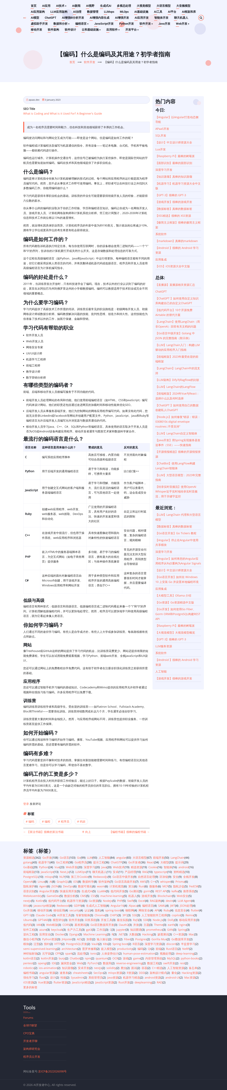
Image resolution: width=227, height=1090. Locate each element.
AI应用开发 (142, 17)
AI (50, 881)
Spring (182, 929)
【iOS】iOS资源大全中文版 (172, 266)
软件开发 (146, 23)
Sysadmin (77, 977)
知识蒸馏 (67, 968)
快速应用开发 (68, 891)
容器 (144, 968)
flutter (195, 910)
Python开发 (127, 23)
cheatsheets (81, 973)
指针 (47, 944)
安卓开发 (83, 968)
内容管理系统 (153, 958)
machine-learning (112, 896)
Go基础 (28, 867)
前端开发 (158, 857)
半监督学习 (188, 944)
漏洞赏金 (66, 963)
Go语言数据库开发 (102, 925)
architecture (69, 949)
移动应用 (59, 910)
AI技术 (61, 5)
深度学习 (89, 867)
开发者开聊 (30, 1041)
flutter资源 (60, 982)
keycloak (57, 929)
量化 (174, 973)
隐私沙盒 (178, 886)
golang (27, 862)
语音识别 (29, 891)
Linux (41, 881)
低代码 (27, 925)
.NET (121, 934)
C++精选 (157, 968)
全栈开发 (188, 877)
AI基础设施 (141, 11)
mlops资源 (115, 973)
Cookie (152, 867)
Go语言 (64, 857)
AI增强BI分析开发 (73, 17)
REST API (161, 891)
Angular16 (117, 905)
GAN (170, 929)
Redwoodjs (100, 877)
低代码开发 (118, 891)
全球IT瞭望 (30, 1025)
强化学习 (29, 977)
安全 (175, 877)
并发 (136, 925)
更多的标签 (30, 987)
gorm (147, 891)
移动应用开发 (187, 920)
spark (68, 953)
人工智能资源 (175, 968)
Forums (28, 1018)
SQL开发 (160, 135)
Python (43, 867)
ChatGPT (50, 17)
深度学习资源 (153, 944)
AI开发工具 (64, 915)
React (150, 862)
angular (121, 857)
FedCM (193, 886)
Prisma (180, 881)
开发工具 (106, 920)
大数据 (133, 934)
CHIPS (114, 915)
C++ (153, 881)
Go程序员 (81, 862)
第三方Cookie (79, 877)
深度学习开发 (163, 170)
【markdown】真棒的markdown (176, 241)
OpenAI (28, 881)
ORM (116, 939)
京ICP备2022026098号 (52, 1071)
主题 (146, 925)
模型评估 (58, 920)
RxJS (135, 920)
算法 (131, 886)
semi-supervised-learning (40, 949)
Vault (95, 944)
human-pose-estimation (139, 953)
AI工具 (158, 11)
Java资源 (112, 977)
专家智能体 (83, 915)
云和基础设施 (91, 29)
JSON (55, 886)
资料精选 (179, 872)
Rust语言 (172, 949)
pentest (28, 963)
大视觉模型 (144, 5)
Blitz (26, 905)
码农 (82, 821)
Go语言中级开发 (122, 877)
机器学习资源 (75, 901)
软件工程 (29, 929)
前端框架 (29, 872)
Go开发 (47, 857)
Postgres (141, 939)
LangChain (177, 857)
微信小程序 (30, 939)
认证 (87, 910)
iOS (75, 881)
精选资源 (136, 867)
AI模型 (35, 17)
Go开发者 (134, 862)
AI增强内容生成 (99, 17)
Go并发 (28, 910)
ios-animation (48, 968)
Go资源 (93, 901)
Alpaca (133, 905)
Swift (130, 901)
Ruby (167, 910)
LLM (89, 857)
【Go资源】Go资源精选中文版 (174, 602)
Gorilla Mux (159, 939)
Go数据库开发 (180, 939)
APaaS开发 (162, 129)
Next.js (64, 872)
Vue (57, 867)
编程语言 (82, 23)
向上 (86, 832)
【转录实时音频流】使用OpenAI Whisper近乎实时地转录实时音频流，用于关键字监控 (176, 491)
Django (74, 934)
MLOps (124, 11)
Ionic (93, 953)
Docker (60, 934)
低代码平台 (55, 901)
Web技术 (119, 867)
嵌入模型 (106, 949)
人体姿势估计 (109, 953)
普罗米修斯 (89, 949)
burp (62, 958)
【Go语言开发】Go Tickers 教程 (175, 533)
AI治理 (77, 11)
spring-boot (113, 910)
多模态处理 (124, 5)
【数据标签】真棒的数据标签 (173, 209)
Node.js (158, 920)
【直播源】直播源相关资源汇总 (175, 285)
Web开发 (183, 23)
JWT (172, 905)
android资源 (153, 977)
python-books (190, 958)
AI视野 (90, 5)
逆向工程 (29, 934)
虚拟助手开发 (39, 23)
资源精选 (29, 857)
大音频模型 (183, 5)
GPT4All (43, 920)
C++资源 (178, 934)
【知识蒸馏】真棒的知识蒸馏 (173, 176)
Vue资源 (43, 982)
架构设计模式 (158, 973)
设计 (53, 977)
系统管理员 (95, 977)
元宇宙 (46, 953)
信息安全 (180, 910)
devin (169, 901)
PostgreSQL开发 (76, 944)
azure (42, 929)
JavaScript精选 (81, 982)
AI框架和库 (189, 11)
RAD (159, 982)
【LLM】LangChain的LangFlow (175, 387)
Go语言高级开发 (125, 881)
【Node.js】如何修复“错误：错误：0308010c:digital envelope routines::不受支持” (177, 421)
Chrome (100, 915)
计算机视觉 (116, 886)
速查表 (64, 973)
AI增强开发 (122, 17)
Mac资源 (189, 977)
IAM (38, 925)
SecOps (98, 973)
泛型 (36, 944)
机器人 (132, 896)
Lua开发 (160, 149)
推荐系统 (188, 891)
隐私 (98, 910)
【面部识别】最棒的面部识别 (173, 163)
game (137, 958)
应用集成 (161, 259)
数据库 (107, 963)
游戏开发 (147, 896)
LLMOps (80, 872)
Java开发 (165, 23)
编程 (47, 821)
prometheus (154, 929)
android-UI (172, 977)
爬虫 (123, 968)
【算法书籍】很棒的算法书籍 (43, 832)
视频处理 (165, 953)
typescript (160, 872)
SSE (134, 915)
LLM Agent (184, 901)
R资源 (130, 973)
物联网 (129, 910)
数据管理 (92, 11)
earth (171, 925)
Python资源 (49, 939)
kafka (175, 891)
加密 (89, 939)
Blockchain (165, 896)
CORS (66, 925)
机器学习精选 (131, 977)
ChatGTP (116, 862)
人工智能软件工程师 (154, 915)
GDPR (77, 905)
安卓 (115, 872)
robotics (28, 968)
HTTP (57, 944)
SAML (161, 905)
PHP (120, 901)
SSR (145, 920)
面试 (134, 968)
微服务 (153, 886)
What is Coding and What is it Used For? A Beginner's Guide (62, 113)
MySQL (171, 958)
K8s (105, 944)
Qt (149, 949)
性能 (63, 977)
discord (171, 944)
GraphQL (62, 881)
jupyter (121, 929)
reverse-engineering (129, 963)
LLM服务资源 (163, 646)
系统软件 (161, 234)
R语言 (136, 944)
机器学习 (44, 862)
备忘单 (193, 968)
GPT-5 (27, 915)
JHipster (67, 939)
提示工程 (98, 862)
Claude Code (44, 915)
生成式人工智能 (96, 905)
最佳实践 (122, 920)
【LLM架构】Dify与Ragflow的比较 (177, 380)
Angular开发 (47, 891)
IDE (54, 963)
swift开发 (169, 963)
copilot (176, 915)
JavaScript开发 (104, 23)
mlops (49, 877)
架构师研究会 (31, 1049)
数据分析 (70, 896)
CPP (57, 953)
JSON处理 (186, 905)
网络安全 (144, 910)
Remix (190, 915)
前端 (158, 949)
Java (104, 867)
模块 (26, 944)
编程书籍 (29, 973)
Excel (141, 901)
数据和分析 (61, 23)
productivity (125, 949)
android (183, 867)
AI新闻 (76, 5)
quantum (102, 958)
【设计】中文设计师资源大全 (173, 142)
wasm (101, 886)
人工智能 (161, 671)
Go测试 (134, 891)
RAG (145, 872)
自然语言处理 (146, 877)
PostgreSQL (30, 877)
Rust (142, 886)
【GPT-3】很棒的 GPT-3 (170, 195)
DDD (142, 973)
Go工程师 (62, 862)
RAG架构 (155, 901)
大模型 (164, 862)
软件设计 (70, 29)
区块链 (164, 877)
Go (79, 857)
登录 (26, 804)
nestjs (98, 968)
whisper (165, 881)
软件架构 (53, 29)
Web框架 (52, 925)
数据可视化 (85, 886)
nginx (183, 925)
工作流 (101, 929)
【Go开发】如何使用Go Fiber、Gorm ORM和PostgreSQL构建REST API (177, 614)
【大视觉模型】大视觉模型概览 (175, 632)
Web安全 (182, 896)
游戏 (126, 958)
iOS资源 (28, 982)
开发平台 (132, 29)
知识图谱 (136, 929)
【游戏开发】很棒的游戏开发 (173, 202)
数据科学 (88, 881)
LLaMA (101, 891)
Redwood (63, 905)
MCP (165, 886)
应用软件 (113, 29)
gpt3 (89, 929)
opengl (42, 963)
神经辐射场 (30, 953)
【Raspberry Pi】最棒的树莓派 (175, 156)
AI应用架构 (38, 11)
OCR (115, 958)
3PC (124, 915)
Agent (43, 886)
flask (42, 977)
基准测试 (80, 925)
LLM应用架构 (58, 11)
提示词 (179, 862)
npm (88, 958)
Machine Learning (95, 934)
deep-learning (185, 953)
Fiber (127, 939)
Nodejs (107, 901)
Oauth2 (124, 925)
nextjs (27, 901)
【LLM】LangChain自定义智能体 (176, 433)
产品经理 (130, 872)
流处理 (81, 953)
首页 (33, 5)
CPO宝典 (29, 1033)
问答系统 (90, 920)
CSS (93, 896)
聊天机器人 (181, 17)
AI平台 (172, 11)
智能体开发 (161, 17)
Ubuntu (28, 920)
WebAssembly (32, 896)
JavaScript (47, 872)
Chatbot (75, 958)
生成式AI (105, 5)
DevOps (68, 886)
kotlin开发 (47, 958)
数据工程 (153, 963)
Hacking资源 (190, 973)
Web (80, 963)
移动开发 (36, 29)
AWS (143, 881)
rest (182, 963)
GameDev (53, 896)
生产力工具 (74, 929)
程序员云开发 (31, 1056)
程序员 (65, 821)
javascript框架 (43, 905)
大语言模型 (164, 5)
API (157, 910)
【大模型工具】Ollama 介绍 (173, 595)
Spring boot (120, 944)
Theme (158, 925)
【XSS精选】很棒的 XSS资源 (173, 216)
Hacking (147, 934)
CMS (83, 896)
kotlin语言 (29, 958)
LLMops (109, 11)
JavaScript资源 (104, 982)
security (74, 910)
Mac (191, 934)
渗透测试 (163, 934)
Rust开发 (124, 982)
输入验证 (102, 939)
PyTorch (93, 963)
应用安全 (45, 934)
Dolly (171, 920)
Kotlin (40, 901)
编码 (31, 821)
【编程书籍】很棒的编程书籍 (129, 832)
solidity (111, 968)
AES (79, 939)
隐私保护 (29, 886)
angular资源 (47, 973)
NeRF (185, 949)
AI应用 (46, 5)
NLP (62, 877)
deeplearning (143, 982)
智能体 (168, 867)
